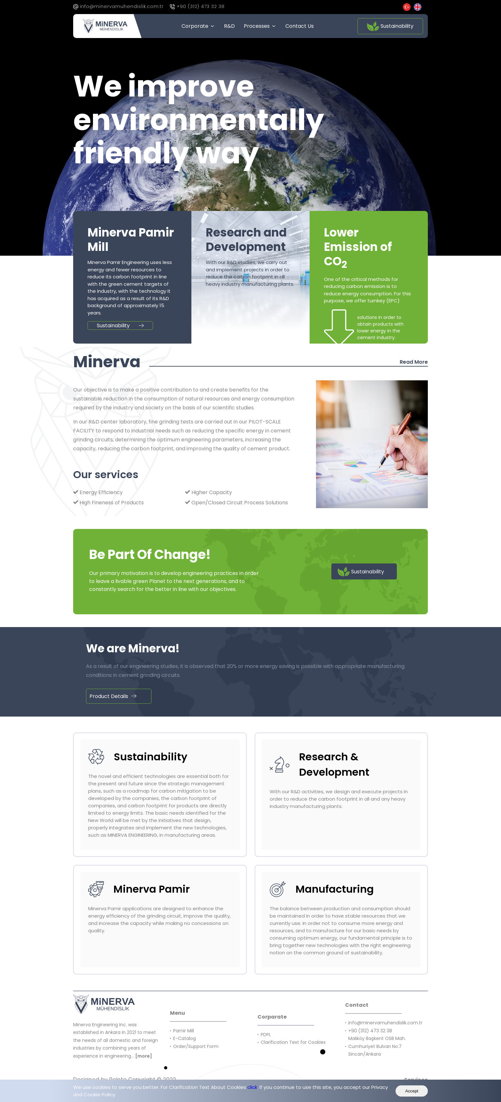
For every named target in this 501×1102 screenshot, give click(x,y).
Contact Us (299, 26)
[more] (143, 1056)
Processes (257, 26)
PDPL (266, 1034)
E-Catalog (184, 1038)
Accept (411, 1091)
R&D (229, 26)
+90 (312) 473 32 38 (201, 6)
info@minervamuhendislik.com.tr (122, 6)
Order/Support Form (196, 1046)
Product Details (112, 696)
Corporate (194, 26)
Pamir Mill (185, 1031)
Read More (414, 362)
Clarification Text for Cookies (294, 1042)
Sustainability (390, 26)
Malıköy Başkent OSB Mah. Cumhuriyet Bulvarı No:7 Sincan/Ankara (377, 1046)
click (252, 1087)
